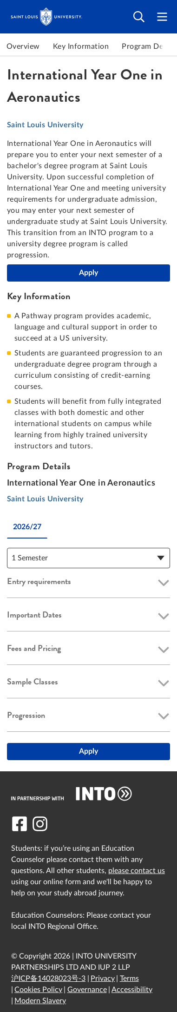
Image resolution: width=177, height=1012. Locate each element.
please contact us (136, 870)
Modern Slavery (40, 1001)
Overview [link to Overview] (23, 46)
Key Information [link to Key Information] (81, 46)
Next (167, 46)
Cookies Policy (38, 989)
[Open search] (139, 17)
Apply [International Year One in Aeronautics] (88, 272)
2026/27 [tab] (27, 527)
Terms (129, 978)
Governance (87, 989)
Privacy (103, 978)
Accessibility (131, 989)
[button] (88, 583)
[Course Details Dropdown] (88, 558)
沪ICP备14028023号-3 (48, 978)
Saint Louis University (45, 125)
